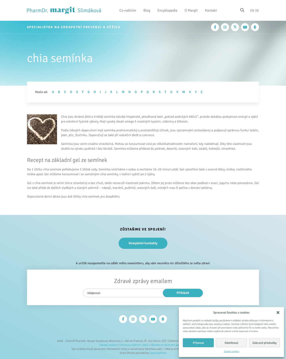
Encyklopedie (167, 10)
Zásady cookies (231, 351)
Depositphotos (158, 353)
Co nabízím (127, 10)
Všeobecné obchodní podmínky (169, 345)
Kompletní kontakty (143, 243)
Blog (146, 10)
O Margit (191, 10)
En (252, 10)
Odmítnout (231, 343)
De (257, 10)
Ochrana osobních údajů (133, 345)
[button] (278, 312)
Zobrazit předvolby (264, 343)
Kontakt (211, 10)
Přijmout (198, 343)
